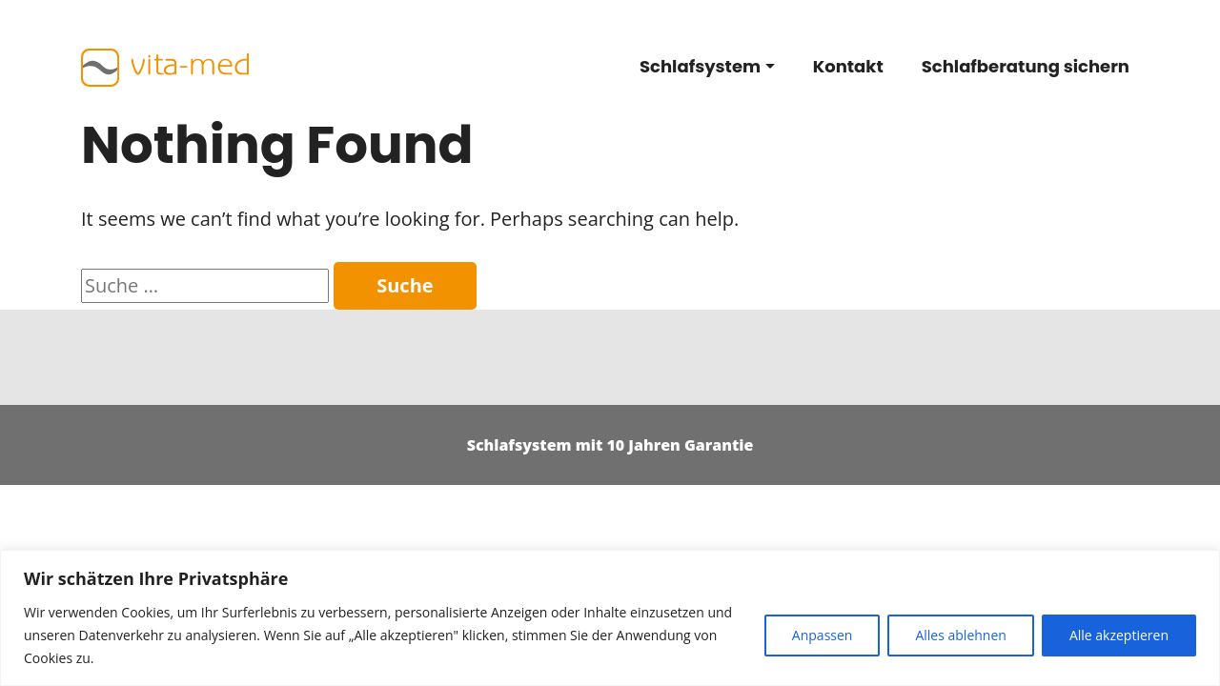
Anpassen (822, 635)
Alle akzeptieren (1119, 635)
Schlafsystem (700, 66)
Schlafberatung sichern (1025, 66)
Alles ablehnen (960, 635)
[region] (610, 618)
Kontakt (848, 66)
